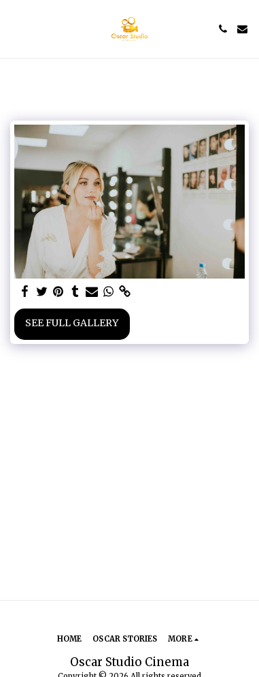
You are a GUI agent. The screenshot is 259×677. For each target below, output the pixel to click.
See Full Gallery (71, 323)
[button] (15, 28)
